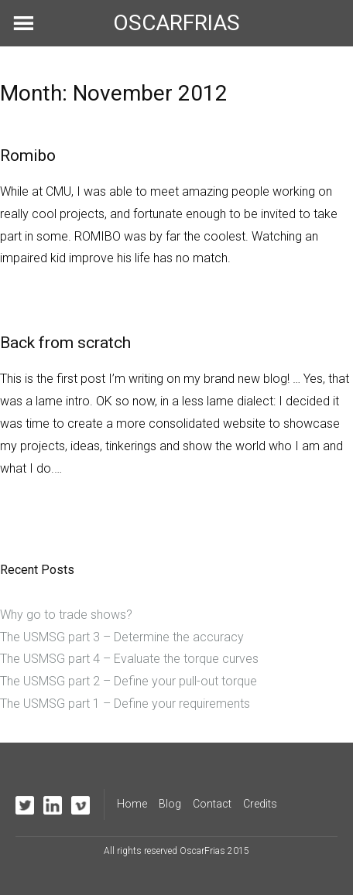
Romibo (28, 155)
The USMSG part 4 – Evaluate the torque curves (129, 658)
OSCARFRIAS (176, 23)
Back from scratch (65, 342)
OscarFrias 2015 (214, 850)
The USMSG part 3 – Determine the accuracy (122, 637)
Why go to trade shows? (66, 614)
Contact (212, 804)
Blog (170, 804)
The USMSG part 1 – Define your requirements (125, 703)
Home (132, 804)
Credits (260, 804)
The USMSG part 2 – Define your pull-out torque (128, 681)
